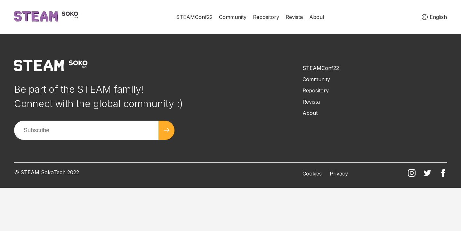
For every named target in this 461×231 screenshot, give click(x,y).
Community (233, 17)
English (438, 17)
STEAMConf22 (194, 17)
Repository (266, 17)
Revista (294, 17)
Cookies (312, 173)
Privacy (339, 173)
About (316, 17)
